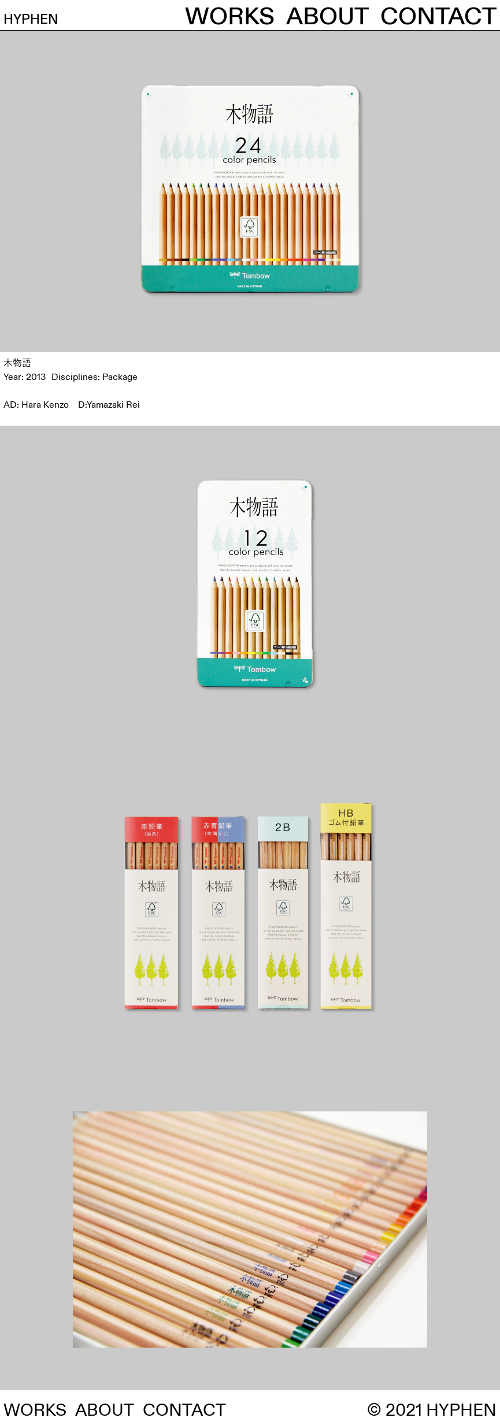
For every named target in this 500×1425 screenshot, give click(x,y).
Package (120, 377)
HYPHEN (53, 17)
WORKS (230, 17)
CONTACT (438, 17)
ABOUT (327, 17)
